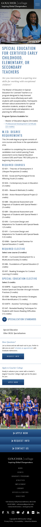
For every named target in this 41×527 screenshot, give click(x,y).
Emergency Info (28, 507)
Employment (20, 484)
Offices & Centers (20, 492)
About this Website (31, 521)
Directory (20, 496)
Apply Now (13, 382)
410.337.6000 (11, 504)
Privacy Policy (8, 521)
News (20, 468)
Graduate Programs (20, 476)
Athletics (20, 480)
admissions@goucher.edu (25, 504)
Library (20, 488)
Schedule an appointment (24, 348)
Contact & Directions (14, 507)
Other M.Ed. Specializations (14, 333)
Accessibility (19, 521)
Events (20, 472)
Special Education (10, 330)
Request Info (13, 356)
